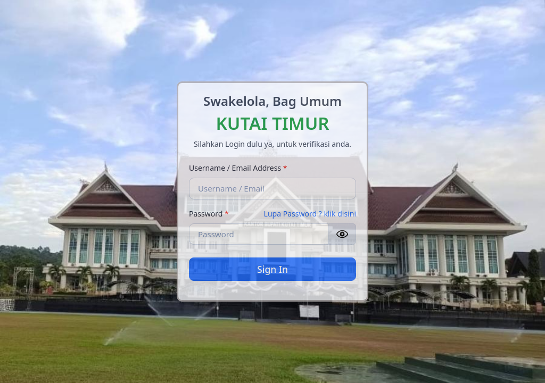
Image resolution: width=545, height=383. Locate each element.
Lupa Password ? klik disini (310, 214)
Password (209, 214)
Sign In (272, 269)
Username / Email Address (238, 168)
